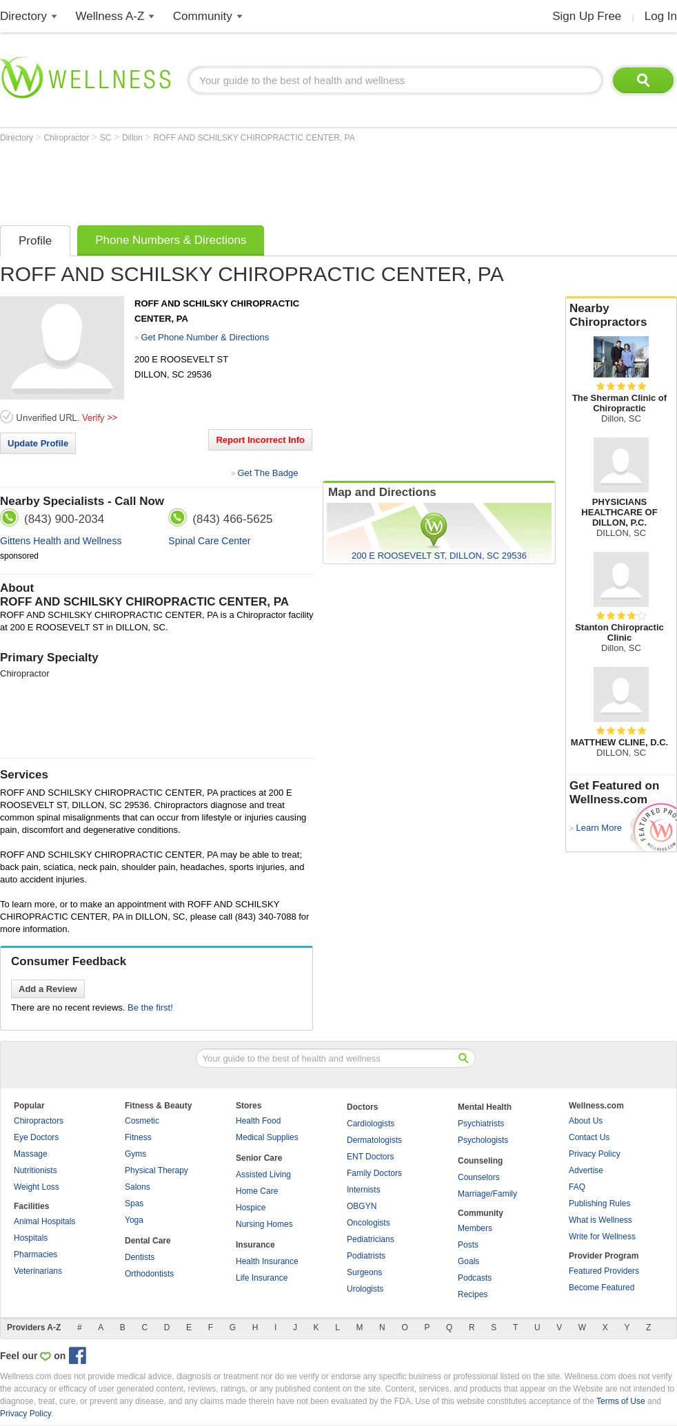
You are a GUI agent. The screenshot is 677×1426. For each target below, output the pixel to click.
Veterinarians (38, 1271)
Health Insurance (267, 1261)
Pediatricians (370, 1239)
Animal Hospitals (44, 1221)
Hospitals (31, 1238)
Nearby (621, 315)
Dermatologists (374, 1140)
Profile (35, 240)
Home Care (257, 1191)
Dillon (133, 138)
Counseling (480, 1161)
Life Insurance (261, 1278)
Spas (134, 1203)
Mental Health (485, 1107)
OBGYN (361, 1206)
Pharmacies (35, 1254)
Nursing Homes (264, 1224)
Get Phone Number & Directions (205, 337)
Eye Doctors (36, 1137)
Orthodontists (149, 1274)
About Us (586, 1121)
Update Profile (38, 443)
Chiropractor (67, 138)
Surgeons (364, 1272)
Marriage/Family (487, 1194)
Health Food (258, 1121)
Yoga (134, 1220)
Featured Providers (604, 1271)
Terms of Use (620, 1401)
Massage (31, 1154)
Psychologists (483, 1140)
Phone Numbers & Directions (170, 240)
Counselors (479, 1177)
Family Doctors (374, 1173)
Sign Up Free (586, 16)
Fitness (138, 1137)
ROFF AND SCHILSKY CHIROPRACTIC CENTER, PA (253, 138)
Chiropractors (38, 1121)
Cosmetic (142, 1121)
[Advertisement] (251, 180)
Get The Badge (267, 473)
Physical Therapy (156, 1170)
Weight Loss (36, 1187)
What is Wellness (600, 1220)
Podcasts (475, 1278)
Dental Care (148, 1241)
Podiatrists (366, 1256)
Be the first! (150, 1007)
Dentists (139, 1257)
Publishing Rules (599, 1203)
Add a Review (48, 989)
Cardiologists (370, 1123)
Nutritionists (35, 1170)
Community (202, 16)
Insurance (255, 1245)
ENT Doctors (370, 1156)
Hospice (250, 1207)
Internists (364, 1190)
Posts (468, 1245)
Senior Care (259, 1158)
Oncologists (368, 1223)
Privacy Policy (594, 1154)
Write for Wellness (602, 1236)
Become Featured (601, 1287)
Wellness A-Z (110, 16)
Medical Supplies (267, 1137)
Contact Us (589, 1137)
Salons (137, 1187)
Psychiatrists (481, 1123)
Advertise (586, 1170)
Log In (661, 16)
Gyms (135, 1154)
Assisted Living (263, 1174)
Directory (23, 16)
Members (475, 1228)
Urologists (365, 1289)
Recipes (472, 1294)
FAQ (577, 1187)
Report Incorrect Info (260, 440)
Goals (468, 1261)
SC (107, 138)
